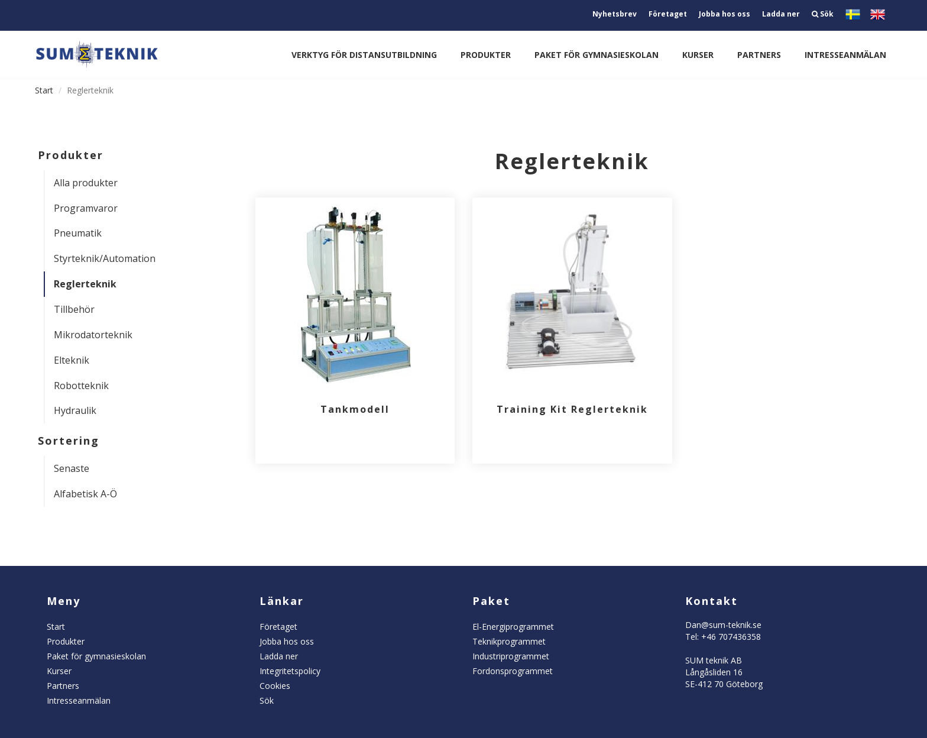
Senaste (71, 468)
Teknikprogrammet (509, 641)
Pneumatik (78, 232)
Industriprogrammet (510, 656)
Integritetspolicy (290, 670)
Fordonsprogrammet (512, 670)
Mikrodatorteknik (93, 334)
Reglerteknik (85, 283)
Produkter (486, 54)
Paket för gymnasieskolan (596, 54)
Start (44, 90)
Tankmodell (355, 409)
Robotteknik (81, 385)
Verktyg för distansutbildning (364, 54)
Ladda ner (781, 14)
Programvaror (86, 208)
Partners (759, 54)
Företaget (668, 14)
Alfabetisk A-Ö (85, 493)
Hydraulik (75, 410)
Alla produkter (86, 182)
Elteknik (71, 360)
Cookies (275, 685)
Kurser (698, 54)
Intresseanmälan (845, 54)
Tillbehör (74, 309)
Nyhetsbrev (614, 14)
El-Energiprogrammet (513, 626)
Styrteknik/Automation (104, 258)
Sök (823, 14)
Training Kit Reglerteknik (572, 409)
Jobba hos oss (724, 14)
